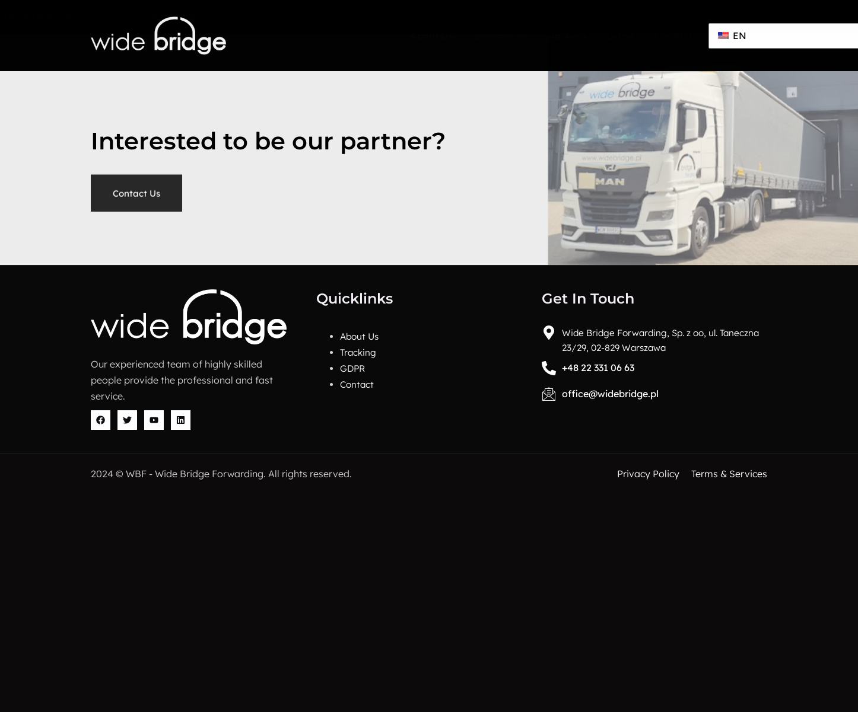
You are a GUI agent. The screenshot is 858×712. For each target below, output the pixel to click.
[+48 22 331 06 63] (549, 367)
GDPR (619, 35)
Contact (672, 35)
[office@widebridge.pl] (549, 394)
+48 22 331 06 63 (599, 367)
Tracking (564, 35)
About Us (430, 35)
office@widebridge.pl (611, 394)
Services (498, 36)
